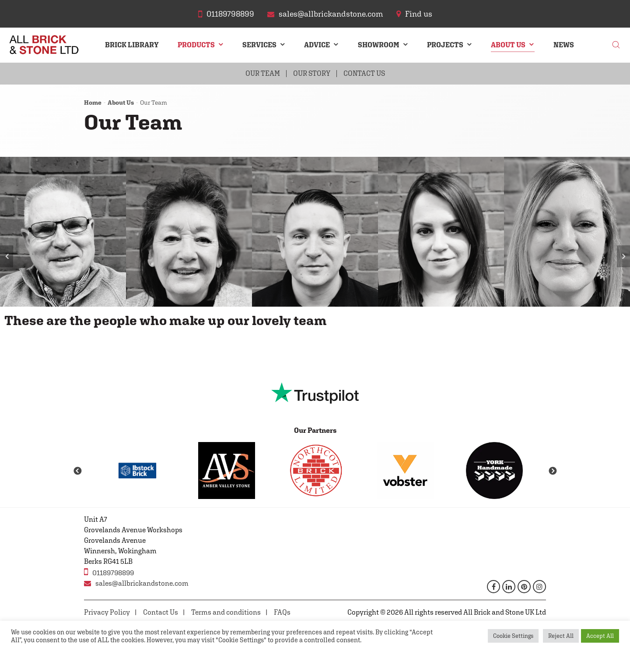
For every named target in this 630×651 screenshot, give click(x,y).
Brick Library (132, 45)
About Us (508, 45)
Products (196, 45)
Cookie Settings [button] (513, 636)
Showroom (378, 45)
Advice (317, 45)
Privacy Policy (107, 612)
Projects (445, 45)
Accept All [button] (600, 636)
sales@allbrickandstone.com (136, 583)
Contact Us (364, 73)
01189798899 (109, 572)
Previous (6, 256)
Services (259, 45)
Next (623, 256)
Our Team (262, 73)
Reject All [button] (561, 636)
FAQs (282, 612)
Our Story (311, 73)
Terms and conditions (226, 612)
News (563, 45)
